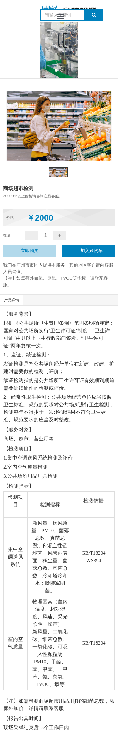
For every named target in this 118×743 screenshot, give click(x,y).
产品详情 (11, 300)
